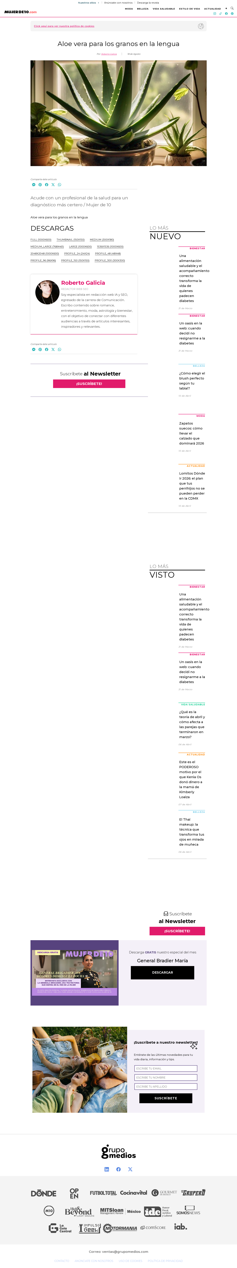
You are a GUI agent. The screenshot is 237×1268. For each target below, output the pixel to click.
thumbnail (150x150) (71, 239)
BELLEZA (143, 8)
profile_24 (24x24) (77, 253)
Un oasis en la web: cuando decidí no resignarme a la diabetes (192, 333)
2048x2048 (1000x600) (44, 253)
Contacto (61, 1261)
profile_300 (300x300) (110, 260)
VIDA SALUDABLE (164, 8)
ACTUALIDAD (212, 8)
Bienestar (197, 248)
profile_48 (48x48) (108, 253)
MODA (129, 8)
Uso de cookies (130, 1261)
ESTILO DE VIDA (189, 8)
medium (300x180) (102, 239)
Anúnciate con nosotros (118, 2)
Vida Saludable (193, 704)
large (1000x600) (80, 246)
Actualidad (196, 466)
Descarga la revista (148, 2)
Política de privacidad (165, 1261)
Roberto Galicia (109, 54)
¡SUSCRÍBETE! (89, 384)
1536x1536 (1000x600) (110, 246)
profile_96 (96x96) (43, 260)
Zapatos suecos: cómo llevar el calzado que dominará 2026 (191, 433)
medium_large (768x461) (47, 246)
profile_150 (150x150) (75, 260)
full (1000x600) (40, 239)
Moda (201, 415)
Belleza (199, 365)
